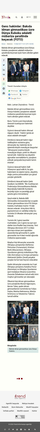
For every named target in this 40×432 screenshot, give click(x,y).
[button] (3, 60)
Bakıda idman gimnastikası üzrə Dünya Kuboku (23, 350)
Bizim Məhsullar (17, 407)
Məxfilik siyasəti (23, 411)
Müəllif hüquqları (32, 407)
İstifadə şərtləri (8, 411)
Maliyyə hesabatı (28, 403)
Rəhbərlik (5, 407)
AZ (27, 17)
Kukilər (34, 411)
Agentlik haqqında (12, 403)
